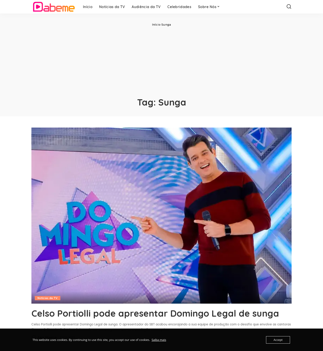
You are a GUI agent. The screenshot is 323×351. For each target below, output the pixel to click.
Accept (278, 340)
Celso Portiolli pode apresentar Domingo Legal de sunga (155, 313)
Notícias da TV (47, 298)
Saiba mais (159, 340)
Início (156, 24)
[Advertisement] (161, 60)
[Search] (289, 6)
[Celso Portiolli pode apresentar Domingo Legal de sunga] (161, 216)
